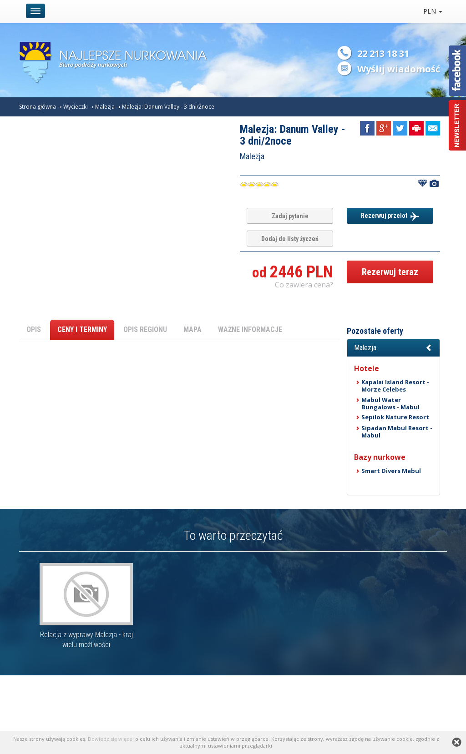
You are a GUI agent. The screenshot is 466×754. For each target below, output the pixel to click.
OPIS (33, 329)
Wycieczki (75, 107)
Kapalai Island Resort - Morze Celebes (395, 385)
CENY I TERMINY (82, 329)
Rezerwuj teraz (390, 271)
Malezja (105, 107)
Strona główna (37, 107)
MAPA (192, 329)
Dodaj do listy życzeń (290, 238)
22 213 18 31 (383, 53)
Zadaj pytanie (290, 216)
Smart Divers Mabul (391, 471)
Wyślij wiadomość (398, 69)
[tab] (393, 348)
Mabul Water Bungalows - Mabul (390, 403)
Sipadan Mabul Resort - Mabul (396, 431)
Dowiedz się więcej (111, 738)
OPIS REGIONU (145, 329)
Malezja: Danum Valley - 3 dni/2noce (168, 107)
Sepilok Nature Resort (395, 417)
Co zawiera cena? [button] (304, 285)
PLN (432, 11)
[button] (393, 348)
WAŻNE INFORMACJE (250, 329)
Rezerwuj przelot (390, 216)
